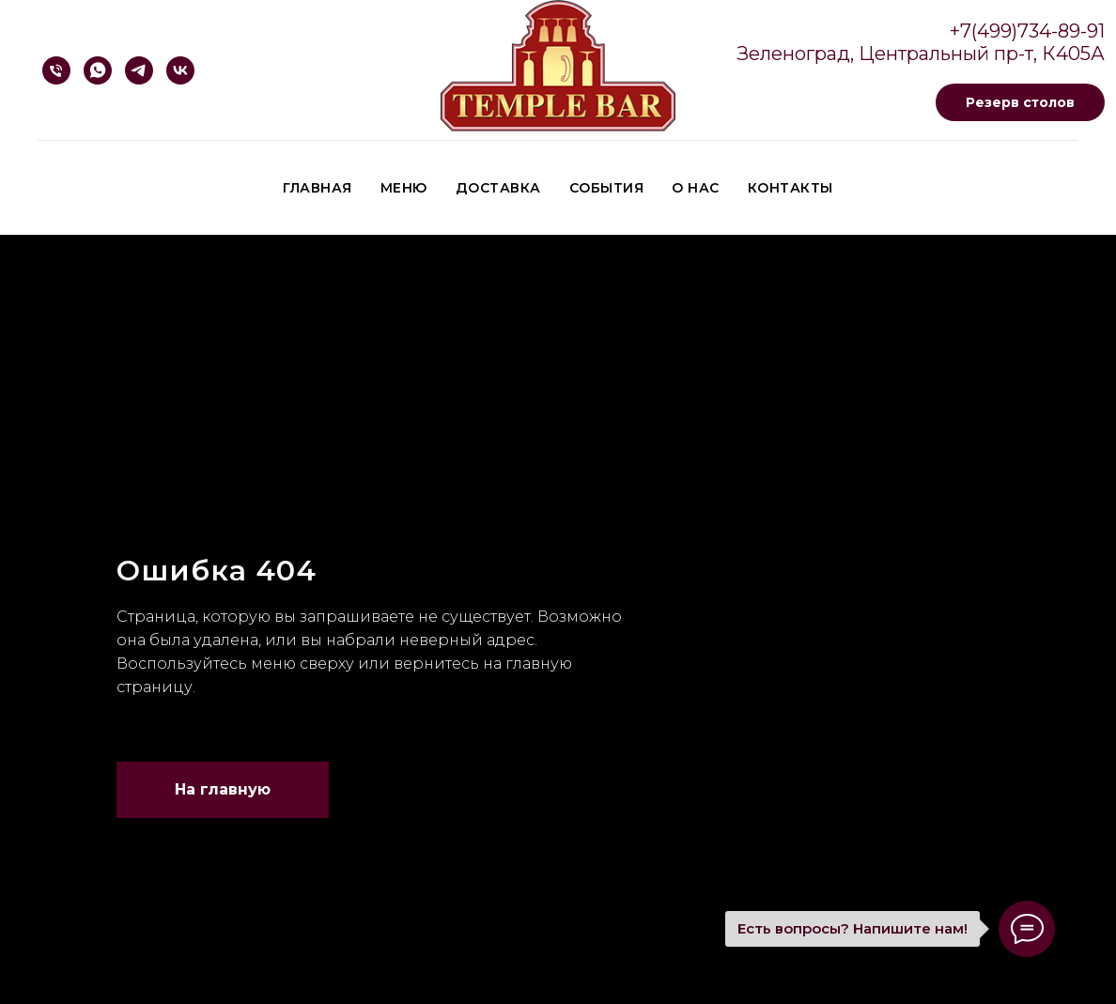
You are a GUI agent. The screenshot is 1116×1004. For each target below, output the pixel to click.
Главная (317, 187)
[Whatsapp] (98, 70)
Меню (403, 187)
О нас (696, 187)
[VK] (180, 70)
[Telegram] (139, 70)
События (606, 187)
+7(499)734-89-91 (1027, 31)
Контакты (790, 187)
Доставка (498, 187)
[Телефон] (56, 70)
